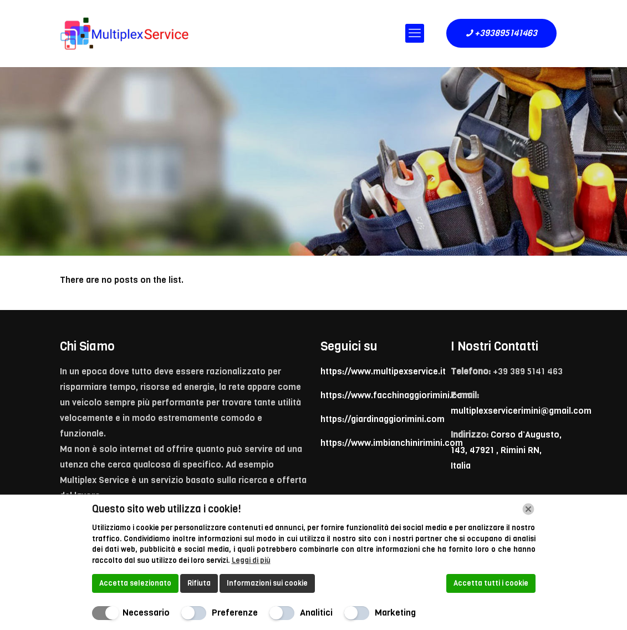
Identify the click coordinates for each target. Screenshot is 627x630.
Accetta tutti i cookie (490, 583)
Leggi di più (251, 560)
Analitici (316, 612)
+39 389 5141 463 (528, 371)
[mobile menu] (414, 33)
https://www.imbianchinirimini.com (391, 443)
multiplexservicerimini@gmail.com (521, 410)
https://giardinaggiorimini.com (382, 419)
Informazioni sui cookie (267, 583)
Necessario (146, 612)
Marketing (395, 612)
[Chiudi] (528, 509)
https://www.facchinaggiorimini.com (395, 395)
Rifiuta (199, 583)
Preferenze (235, 612)
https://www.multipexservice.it (383, 371)
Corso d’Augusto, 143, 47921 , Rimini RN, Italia (506, 450)
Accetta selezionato (135, 583)
